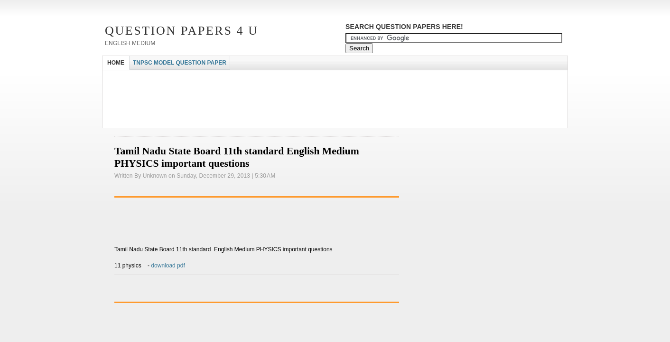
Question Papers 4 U (182, 31)
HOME (115, 62)
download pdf (168, 265)
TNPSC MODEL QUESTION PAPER (179, 62)
